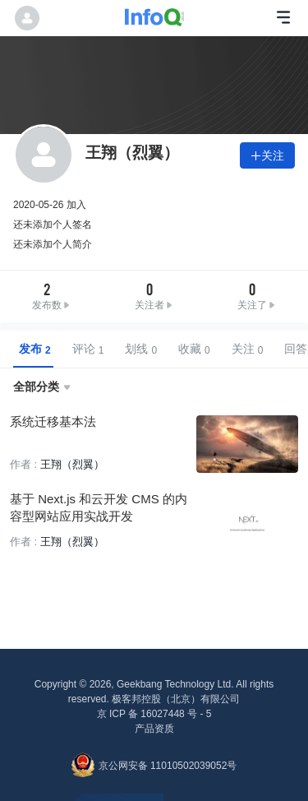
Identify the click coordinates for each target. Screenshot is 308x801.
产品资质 (154, 728)
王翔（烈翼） (72, 464)
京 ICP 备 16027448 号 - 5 (154, 714)
